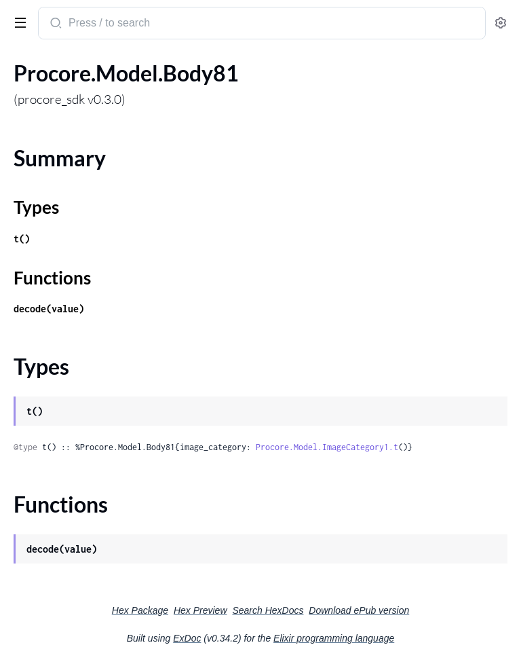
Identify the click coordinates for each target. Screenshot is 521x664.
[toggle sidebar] (17, 21)
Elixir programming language (333, 638)
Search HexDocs (267, 610)
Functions (52, 278)
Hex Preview (200, 610)
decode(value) (49, 308)
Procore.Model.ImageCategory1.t (327, 447)
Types (36, 207)
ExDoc (187, 638)
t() (22, 238)
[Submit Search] (54, 24)
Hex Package (140, 610)
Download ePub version (359, 610)
